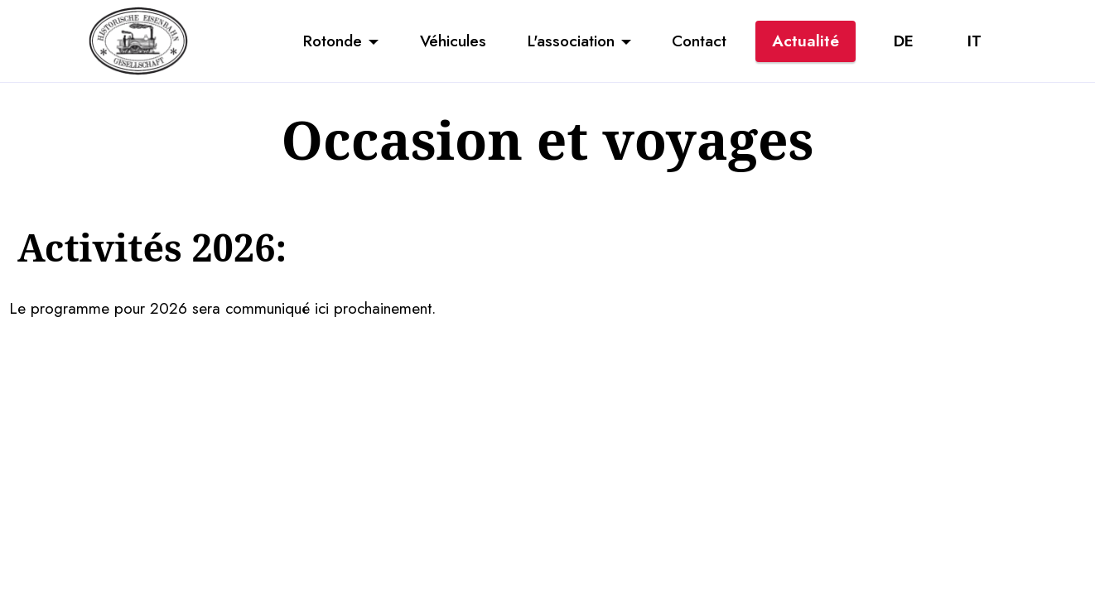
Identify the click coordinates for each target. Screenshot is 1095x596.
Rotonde (332, 40)
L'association (571, 40)
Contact (699, 40)
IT (974, 40)
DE (904, 40)
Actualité (805, 40)
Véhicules (453, 40)
